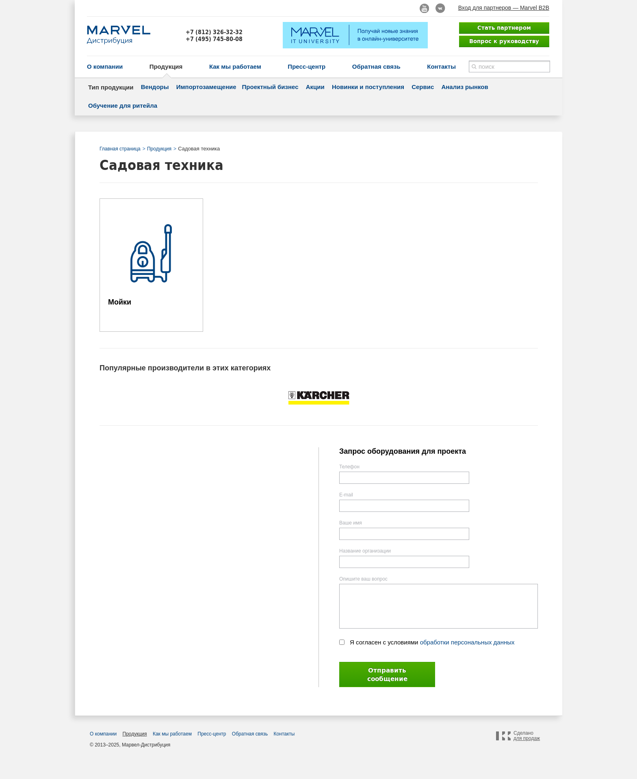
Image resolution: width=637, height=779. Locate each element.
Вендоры (155, 86)
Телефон (349, 467)
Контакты (441, 66)
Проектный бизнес (270, 86)
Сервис (423, 86)
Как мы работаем (235, 66)
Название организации (365, 551)
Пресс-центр (306, 66)
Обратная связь (376, 66)
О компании (105, 66)
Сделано (527, 736)
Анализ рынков (464, 86)
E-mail (346, 495)
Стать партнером (504, 27)
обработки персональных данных (467, 642)
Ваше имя (350, 523)
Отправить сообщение (387, 674)
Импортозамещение (206, 86)
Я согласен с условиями (432, 642)
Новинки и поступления (368, 86)
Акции (315, 86)
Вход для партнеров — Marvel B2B (503, 7)
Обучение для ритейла (122, 105)
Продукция (166, 66)
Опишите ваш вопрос (363, 579)
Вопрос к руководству (504, 41)
